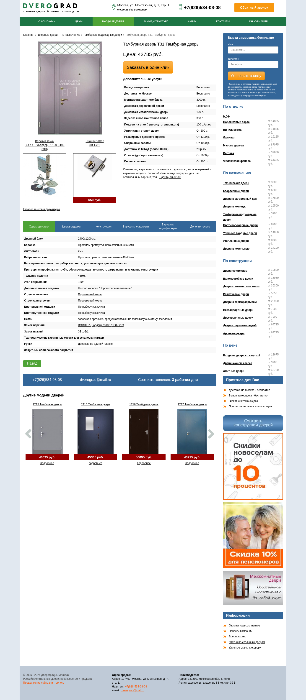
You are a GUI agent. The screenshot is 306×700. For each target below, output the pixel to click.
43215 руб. (192, 457)
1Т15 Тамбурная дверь (47, 404)
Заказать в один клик (148, 67)
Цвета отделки (71, 226)
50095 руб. (144, 457)
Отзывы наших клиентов (244, 625)
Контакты (223, 21)
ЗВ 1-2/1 (83, 331)
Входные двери (113, 21)
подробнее (47, 463)
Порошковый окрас (90, 294)
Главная (28, 34)
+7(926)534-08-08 (202, 7)
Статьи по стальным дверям (247, 642)
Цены (79, 21)
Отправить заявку (246, 76)
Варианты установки (136, 226)
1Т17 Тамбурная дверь (192, 404)
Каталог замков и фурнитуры (41, 209)
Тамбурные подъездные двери (102, 34)
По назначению (70, 34)
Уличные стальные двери (245, 647)
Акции (192, 21)
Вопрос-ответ (237, 636)
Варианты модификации (168, 226)
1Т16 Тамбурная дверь (95, 404)
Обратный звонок (254, 7)
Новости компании (240, 631)
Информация (258, 21)
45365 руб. (95, 457)
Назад (32, 363)
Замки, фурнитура (155, 21)
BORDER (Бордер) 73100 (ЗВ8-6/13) (101, 325)
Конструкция (104, 226)
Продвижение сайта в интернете (43, 682)
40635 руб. (47, 457)
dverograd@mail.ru (95, 380)
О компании (46, 21)
